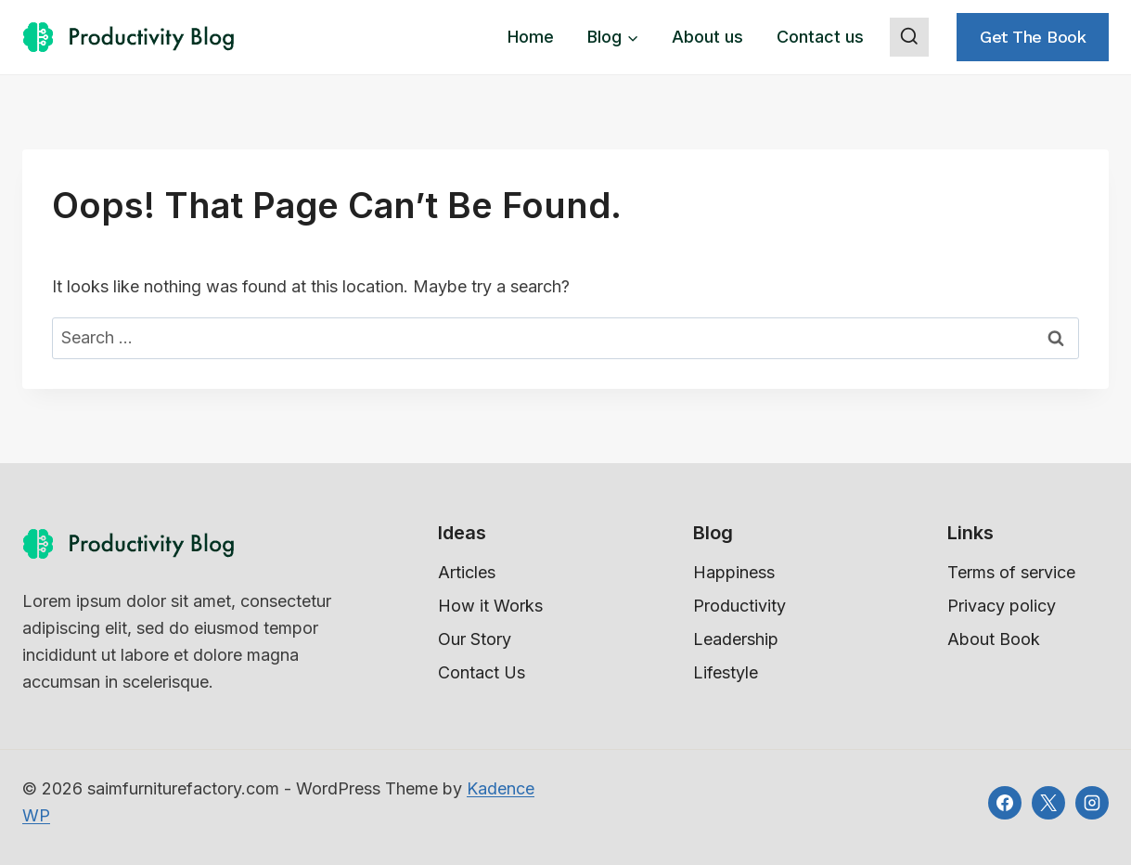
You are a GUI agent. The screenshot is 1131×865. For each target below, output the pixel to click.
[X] (1048, 803)
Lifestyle (725, 672)
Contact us (820, 36)
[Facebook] (1005, 803)
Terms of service (1011, 572)
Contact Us (481, 672)
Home (531, 36)
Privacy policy (1001, 605)
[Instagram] (1092, 803)
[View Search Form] (909, 37)
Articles (466, 572)
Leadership (735, 639)
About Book (993, 639)
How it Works (490, 605)
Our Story (474, 639)
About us (707, 36)
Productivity (739, 605)
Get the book (1033, 36)
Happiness (734, 572)
